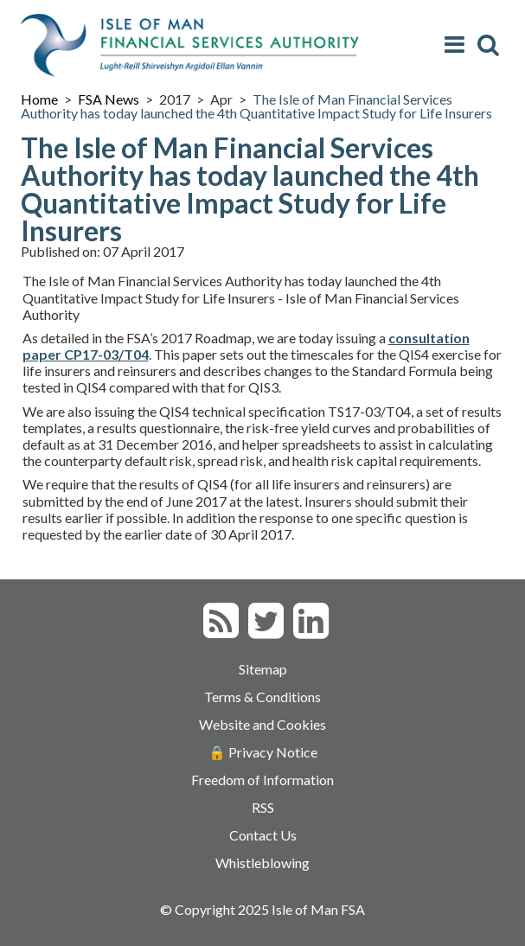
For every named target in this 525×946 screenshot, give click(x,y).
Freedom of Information (262, 779)
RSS (263, 807)
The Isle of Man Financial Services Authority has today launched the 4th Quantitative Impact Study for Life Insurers (256, 106)
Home (39, 99)
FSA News (108, 99)
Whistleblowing (262, 862)
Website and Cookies (262, 724)
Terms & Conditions (262, 696)
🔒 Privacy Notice (262, 752)
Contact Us (263, 835)
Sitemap (263, 669)
